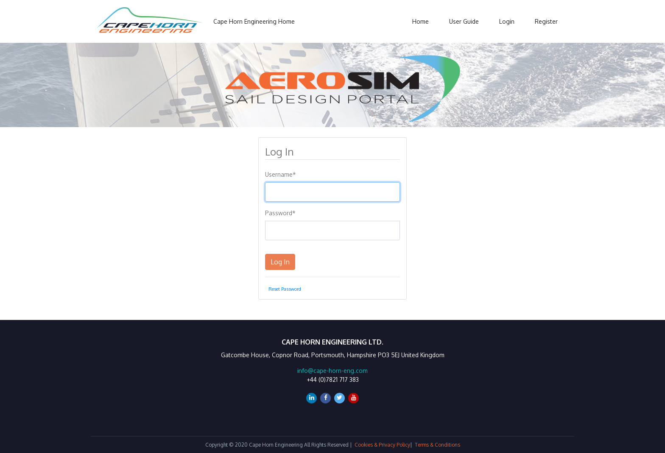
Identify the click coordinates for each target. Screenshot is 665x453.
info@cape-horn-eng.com (332, 370)
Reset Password (284, 289)
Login (506, 21)
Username (280, 174)
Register (546, 21)
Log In (280, 262)
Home (420, 21)
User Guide (464, 21)
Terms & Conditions (437, 445)
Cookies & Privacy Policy (382, 445)
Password (280, 213)
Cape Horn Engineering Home (254, 21)
